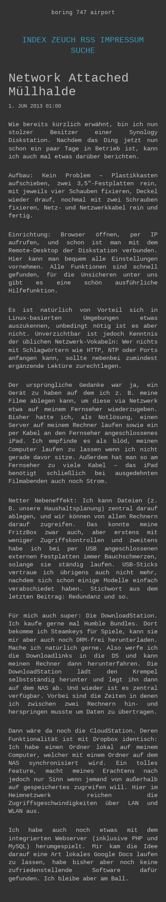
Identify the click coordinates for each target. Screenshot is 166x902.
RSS (88, 40)
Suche (83, 50)
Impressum (122, 40)
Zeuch (63, 40)
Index (34, 40)
